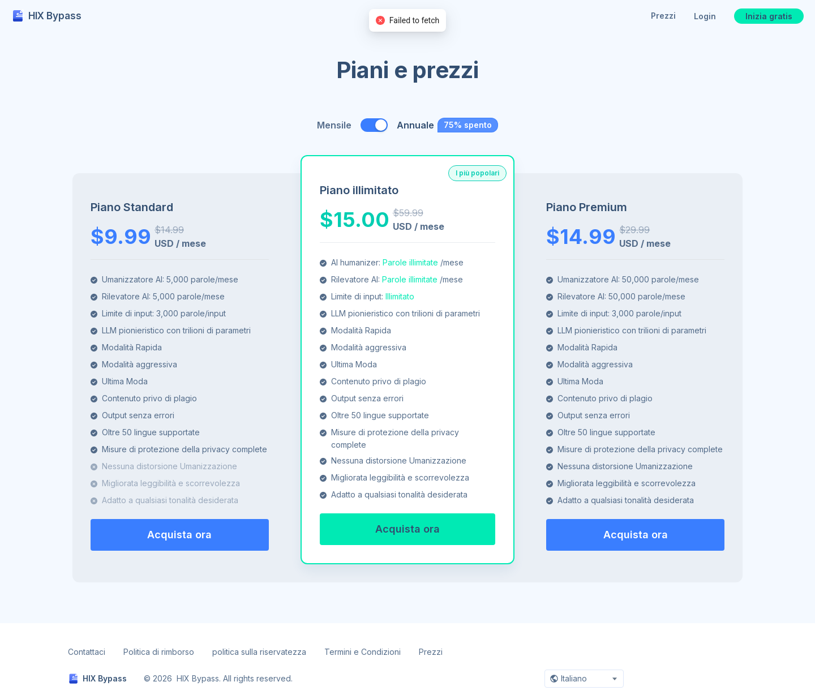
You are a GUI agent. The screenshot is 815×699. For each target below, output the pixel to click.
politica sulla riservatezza (259, 652)
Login (705, 16)
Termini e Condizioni (362, 652)
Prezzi (663, 15)
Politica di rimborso (158, 652)
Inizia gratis (768, 16)
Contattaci (86, 652)
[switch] (374, 125)
